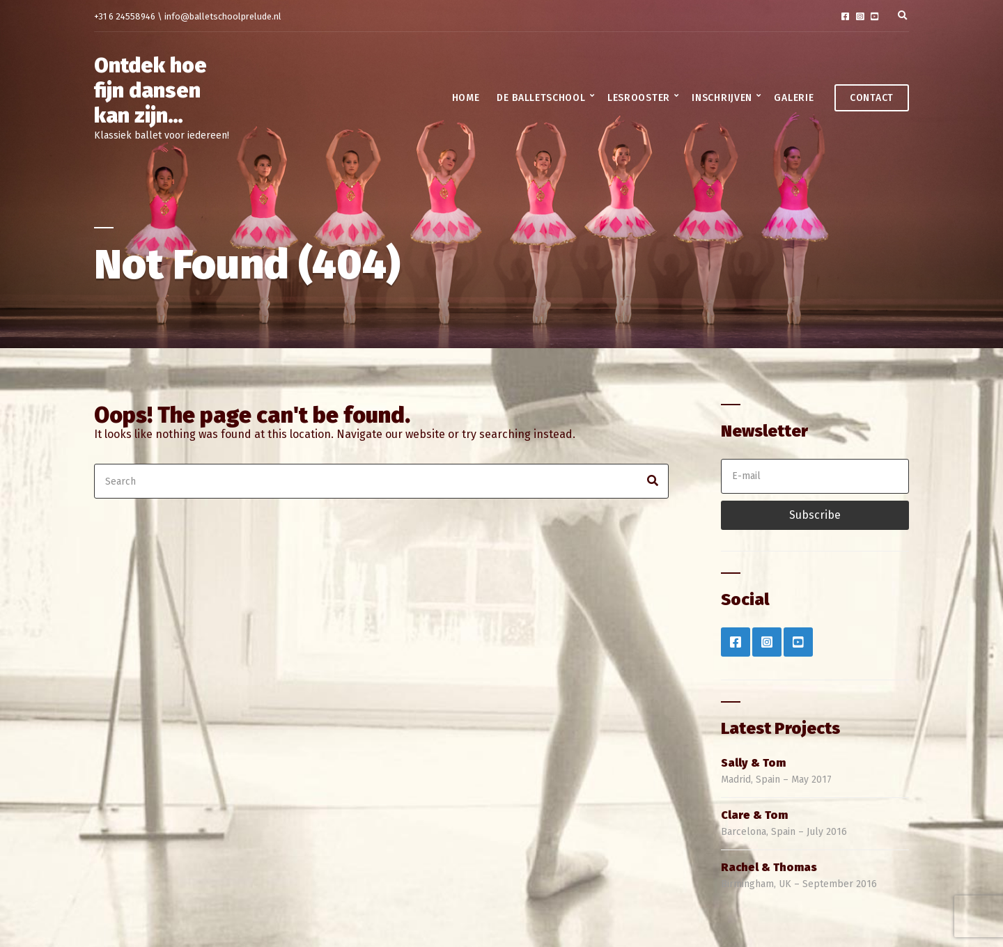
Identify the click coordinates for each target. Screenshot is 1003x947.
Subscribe (815, 515)
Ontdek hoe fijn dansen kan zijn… (150, 90)
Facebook (845, 16)
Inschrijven (722, 98)
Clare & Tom (754, 815)
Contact (872, 98)
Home (466, 98)
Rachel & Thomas (769, 867)
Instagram (859, 16)
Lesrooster (638, 98)
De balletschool (541, 98)
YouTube (874, 16)
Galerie (794, 98)
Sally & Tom (753, 762)
